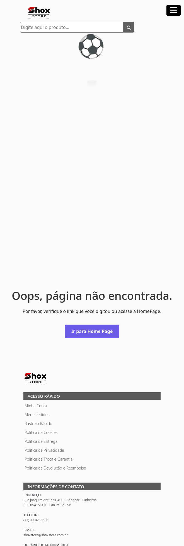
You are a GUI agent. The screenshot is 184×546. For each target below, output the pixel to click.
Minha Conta (36, 405)
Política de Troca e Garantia (48, 459)
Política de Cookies (41, 432)
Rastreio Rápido (38, 423)
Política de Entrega (41, 441)
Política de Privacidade (44, 450)
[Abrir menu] (173, 10)
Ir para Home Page (92, 331)
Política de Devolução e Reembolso (55, 468)
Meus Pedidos (37, 414)
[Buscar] (128, 27)
